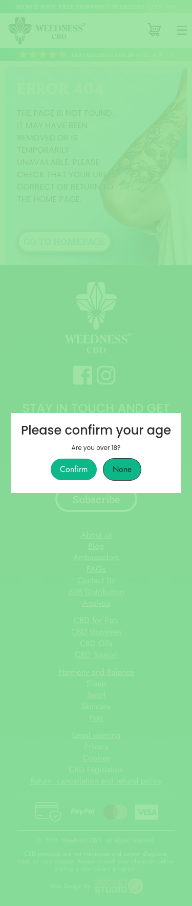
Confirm (74, 469)
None (122, 469)
